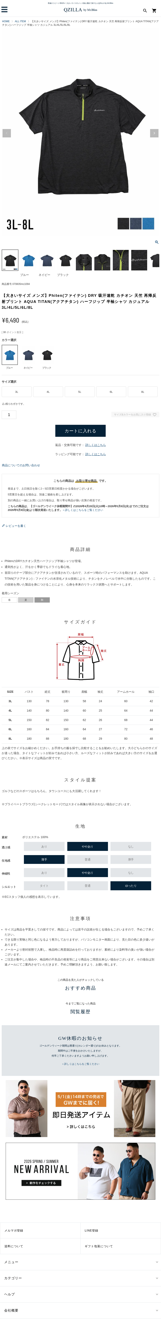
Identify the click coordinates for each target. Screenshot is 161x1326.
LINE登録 (91, 1230)
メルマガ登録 (13, 1230)
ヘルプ (9, 1294)
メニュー (11, 1262)
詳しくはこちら (95, 445)
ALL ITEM (20, 21)
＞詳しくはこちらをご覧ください (82, 510)
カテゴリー (13, 1278)
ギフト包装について (99, 1246)
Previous (7, 133)
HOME (6, 21)
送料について (13, 1246)
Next (154, 133)
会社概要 (11, 1310)
